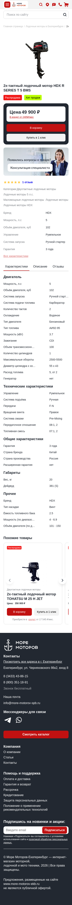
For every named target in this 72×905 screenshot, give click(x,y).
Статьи (8, 757)
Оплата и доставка (16, 779)
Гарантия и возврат (17, 784)
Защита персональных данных (25, 800)
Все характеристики (15, 256)
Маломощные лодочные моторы (23, 199)
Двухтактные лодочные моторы (36, 189)
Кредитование (13, 795)
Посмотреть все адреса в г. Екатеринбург (32, 661)
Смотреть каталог (36, 734)
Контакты (10, 762)
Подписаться (55, 830)
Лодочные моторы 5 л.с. (18, 194)
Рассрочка (10, 789)
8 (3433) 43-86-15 (15, 676)
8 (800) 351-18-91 (15, 682)
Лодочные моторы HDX (18, 205)
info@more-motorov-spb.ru (21, 703)
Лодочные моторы (57, 199)
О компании (11, 752)
